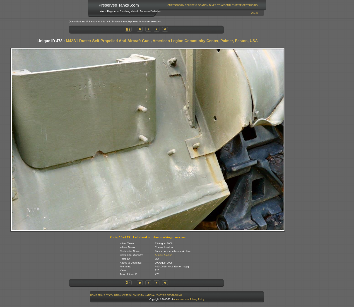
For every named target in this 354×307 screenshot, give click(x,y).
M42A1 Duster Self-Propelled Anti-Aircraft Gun (108, 41)
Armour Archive (163, 255)
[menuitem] (169, 5)
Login (254, 13)
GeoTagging (250, 5)
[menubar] (212, 5)
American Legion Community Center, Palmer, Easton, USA (205, 41)
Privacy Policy (197, 299)
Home (169, 5)
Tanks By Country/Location (190, 5)
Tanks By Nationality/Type (225, 5)
